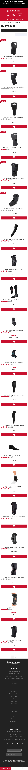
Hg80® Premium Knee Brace (14, 608)
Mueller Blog (14, 713)
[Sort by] (21, 35)
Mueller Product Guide (14, 673)
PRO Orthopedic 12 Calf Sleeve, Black (14, 117)
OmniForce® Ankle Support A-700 (14, 330)
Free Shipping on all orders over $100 (14, 3)
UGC (14, 698)
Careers (14, 716)
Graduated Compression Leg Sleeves (14, 425)
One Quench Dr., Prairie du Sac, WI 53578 (15, 739)
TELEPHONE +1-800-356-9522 (14, 731)
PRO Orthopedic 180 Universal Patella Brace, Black (14, 178)
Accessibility (14, 703)
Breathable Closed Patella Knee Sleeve (14, 517)
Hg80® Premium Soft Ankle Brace (14, 486)
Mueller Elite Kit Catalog (14, 671)
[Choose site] (14, 754)
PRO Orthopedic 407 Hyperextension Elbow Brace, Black (14, 209)
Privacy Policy (14, 691)
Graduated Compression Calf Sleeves (14, 395)
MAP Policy (14, 696)
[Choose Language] (14, 750)
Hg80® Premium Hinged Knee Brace (14, 547)
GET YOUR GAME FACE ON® (14, 6)
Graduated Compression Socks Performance (14, 300)
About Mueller (14, 711)
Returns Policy (14, 701)
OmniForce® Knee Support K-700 (14, 269)
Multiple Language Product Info (14, 681)
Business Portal (14, 721)
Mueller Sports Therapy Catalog (14, 676)
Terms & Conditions (14, 693)
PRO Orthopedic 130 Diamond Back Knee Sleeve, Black (14, 87)
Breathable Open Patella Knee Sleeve (14, 577)
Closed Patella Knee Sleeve (14, 640)
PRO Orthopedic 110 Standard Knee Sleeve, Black (14, 57)
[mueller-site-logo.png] (13, 10)
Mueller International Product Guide (14, 678)
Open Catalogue (9, 22)
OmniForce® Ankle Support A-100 (14, 363)
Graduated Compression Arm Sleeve (14, 239)
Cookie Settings (5, 768)
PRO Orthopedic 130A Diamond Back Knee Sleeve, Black (14, 148)
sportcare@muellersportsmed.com (14, 734)
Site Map (14, 723)
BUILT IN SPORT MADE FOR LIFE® (14, 1)
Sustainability (14, 683)
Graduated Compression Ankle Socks (14, 456)
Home (2, 22)
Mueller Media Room (14, 718)
